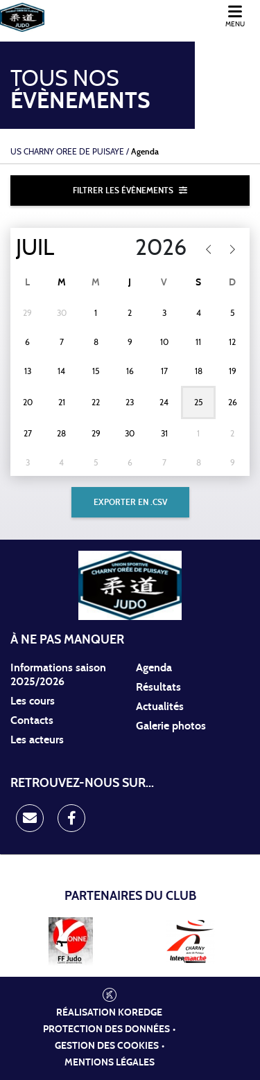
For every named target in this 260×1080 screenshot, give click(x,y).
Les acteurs (37, 739)
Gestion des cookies (107, 1046)
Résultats (158, 687)
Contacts (31, 720)
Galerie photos (171, 726)
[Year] (152, 248)
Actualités (160, 706)
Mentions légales (109, 1063)
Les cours (32, 701)
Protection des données (106, 1029)
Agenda (154, 667)
